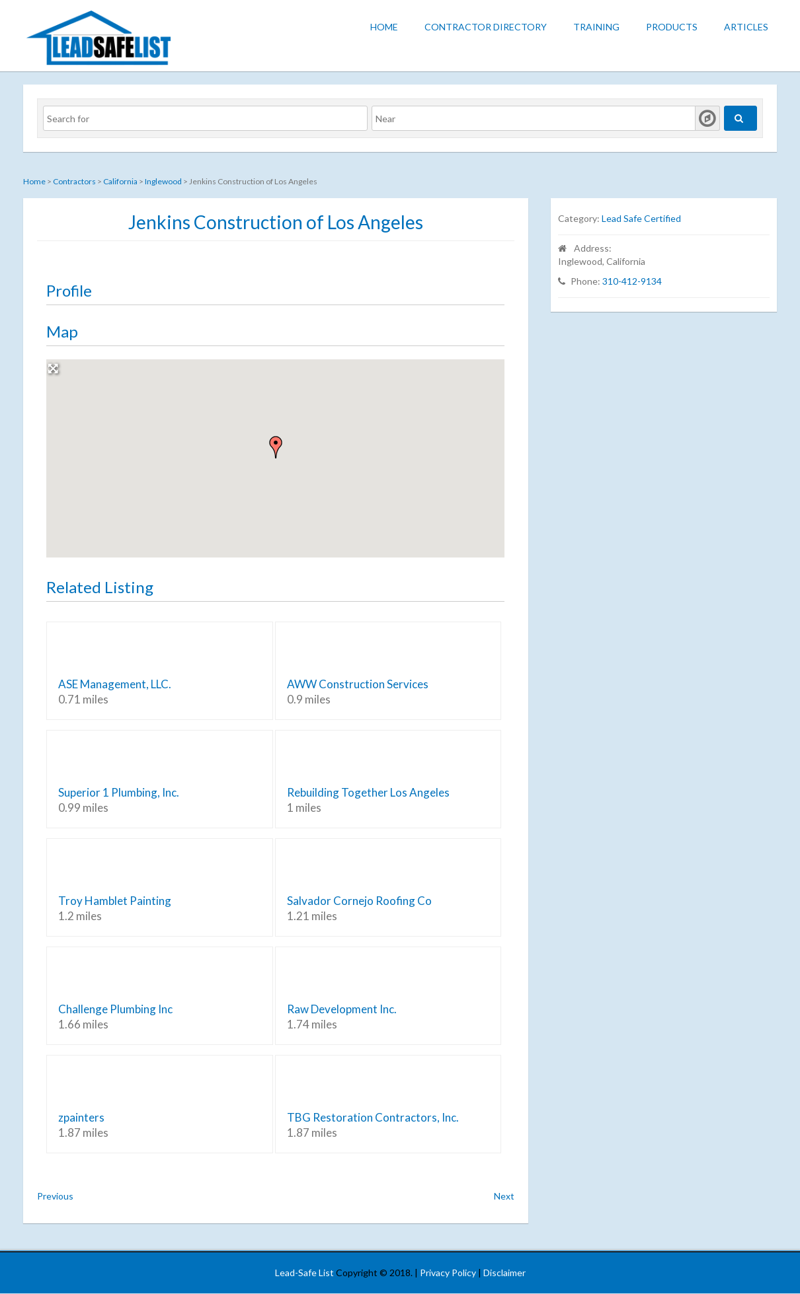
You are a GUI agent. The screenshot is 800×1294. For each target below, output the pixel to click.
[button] (275, 447)
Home (384, 26)
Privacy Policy (448, 1272)
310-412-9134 (632, 281)
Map (62, 331)
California (120, 181)
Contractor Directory (485, 26)
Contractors (74, 181)
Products (672, 26)
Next (504, 1196)
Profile (69, 290)
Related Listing (99, 586)
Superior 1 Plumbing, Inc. (118, 792)
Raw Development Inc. (342, 1009)
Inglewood (163, 181)
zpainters (81, 1117)
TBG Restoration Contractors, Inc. (373, 1117)
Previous (55, 1196)
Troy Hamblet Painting (114, 901)
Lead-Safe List (304, 1272)
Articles (746, 26)
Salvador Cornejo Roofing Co (359, 901)
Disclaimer (504, 1272)
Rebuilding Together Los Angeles (368, 792)
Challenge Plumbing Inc (115, 1009)
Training (596, 26)
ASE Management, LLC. (114, 684)
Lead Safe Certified (641, 218)
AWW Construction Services (357, 684)
